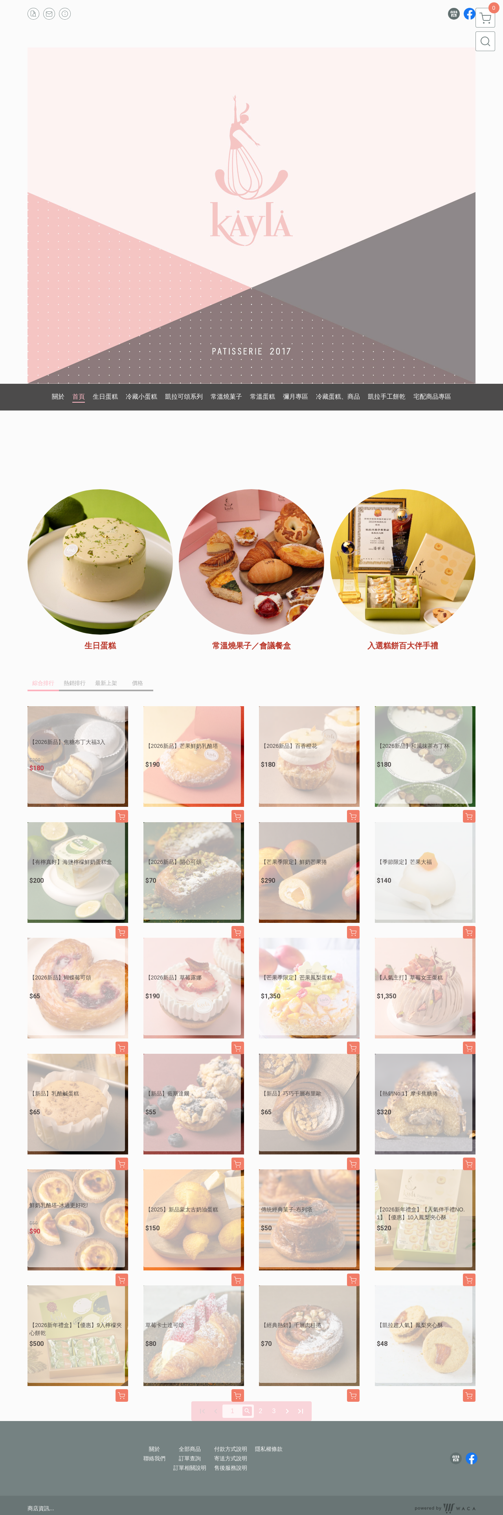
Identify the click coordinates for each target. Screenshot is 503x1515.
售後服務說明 (230, 1468)
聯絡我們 (154, 1458)
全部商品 (190, 1449)
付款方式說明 (230, 1449)
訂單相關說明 (189, 1468)
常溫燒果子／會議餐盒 (251, 645)
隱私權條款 (269, 1449)
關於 (154, 1449)
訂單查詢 (190, 1458)
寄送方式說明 (230, 1458)
